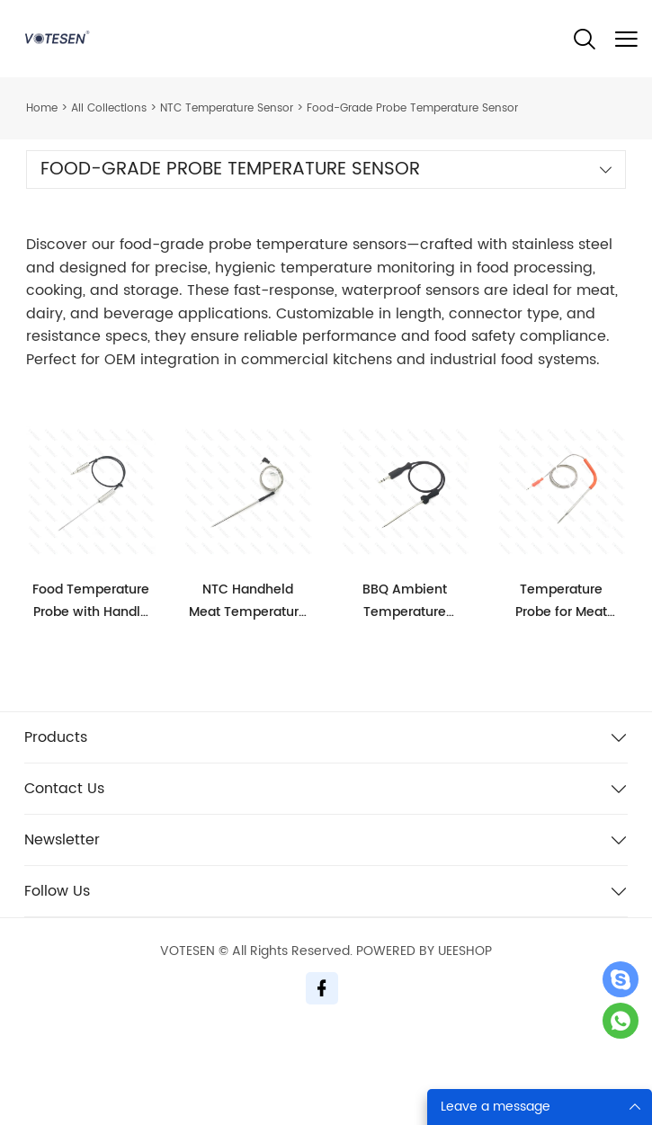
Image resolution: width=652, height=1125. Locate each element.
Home (42, 108)
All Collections (109, 108)
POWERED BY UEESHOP (424, 951)
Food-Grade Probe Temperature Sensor (412, 108)
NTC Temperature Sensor (226, 108)
